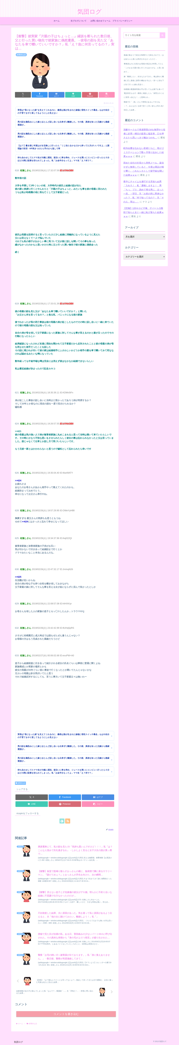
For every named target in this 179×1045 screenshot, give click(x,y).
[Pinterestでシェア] (90, 95)
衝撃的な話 (20, 783)
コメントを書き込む (66, 1014)
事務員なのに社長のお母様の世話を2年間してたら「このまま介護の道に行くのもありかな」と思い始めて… (144, 68)
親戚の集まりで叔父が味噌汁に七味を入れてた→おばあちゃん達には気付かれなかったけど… (144, 57)
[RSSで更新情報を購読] (67, 821)
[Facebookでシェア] (40, 95)
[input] (144, 35)
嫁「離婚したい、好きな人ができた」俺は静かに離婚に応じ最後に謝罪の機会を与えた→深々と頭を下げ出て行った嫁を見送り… (144, 80)
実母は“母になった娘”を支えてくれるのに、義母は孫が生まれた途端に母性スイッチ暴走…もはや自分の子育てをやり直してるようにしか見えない (63, 111)
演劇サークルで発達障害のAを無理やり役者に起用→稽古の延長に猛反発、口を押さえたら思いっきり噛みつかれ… (144, 133)
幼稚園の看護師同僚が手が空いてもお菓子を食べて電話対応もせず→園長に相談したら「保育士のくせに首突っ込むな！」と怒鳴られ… (144, 93)
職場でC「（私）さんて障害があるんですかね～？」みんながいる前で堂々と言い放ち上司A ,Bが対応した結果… (144, 106)
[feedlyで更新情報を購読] (61, 821)
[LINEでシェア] (73, 95)
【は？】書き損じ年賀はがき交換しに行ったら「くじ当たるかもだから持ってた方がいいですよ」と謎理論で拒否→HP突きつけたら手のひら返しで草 (63, 147)
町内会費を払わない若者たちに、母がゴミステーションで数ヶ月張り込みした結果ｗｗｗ (143, 152)
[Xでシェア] (23, 95)
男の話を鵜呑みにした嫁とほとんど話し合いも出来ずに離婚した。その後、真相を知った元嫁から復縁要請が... (63, 123)
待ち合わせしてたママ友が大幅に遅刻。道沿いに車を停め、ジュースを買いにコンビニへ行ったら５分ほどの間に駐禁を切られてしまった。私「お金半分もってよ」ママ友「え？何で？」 (63, 159)
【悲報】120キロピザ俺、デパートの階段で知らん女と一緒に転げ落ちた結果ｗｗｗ (143, 212)
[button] (107, 95)
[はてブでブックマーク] (56, 95)
